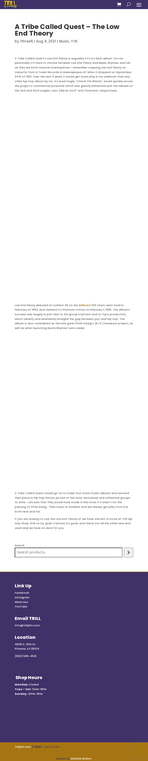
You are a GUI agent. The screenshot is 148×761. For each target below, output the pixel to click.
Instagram (22, 597)
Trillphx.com (23, 747)
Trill (74, 41)
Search (20, 545)
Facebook (22, 593)
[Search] (128, 552)
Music (64, 41)
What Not (21, 602)
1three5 (26, 41)
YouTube (21, 606)
